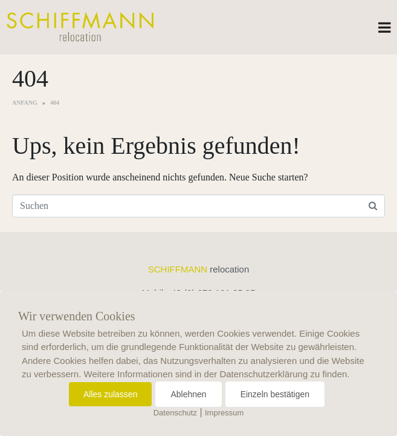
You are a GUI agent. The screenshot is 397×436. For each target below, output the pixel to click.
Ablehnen (188, 394)
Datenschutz (175, 412)
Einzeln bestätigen (274, 394)
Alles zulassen (110, 394)
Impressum (224, 412)
